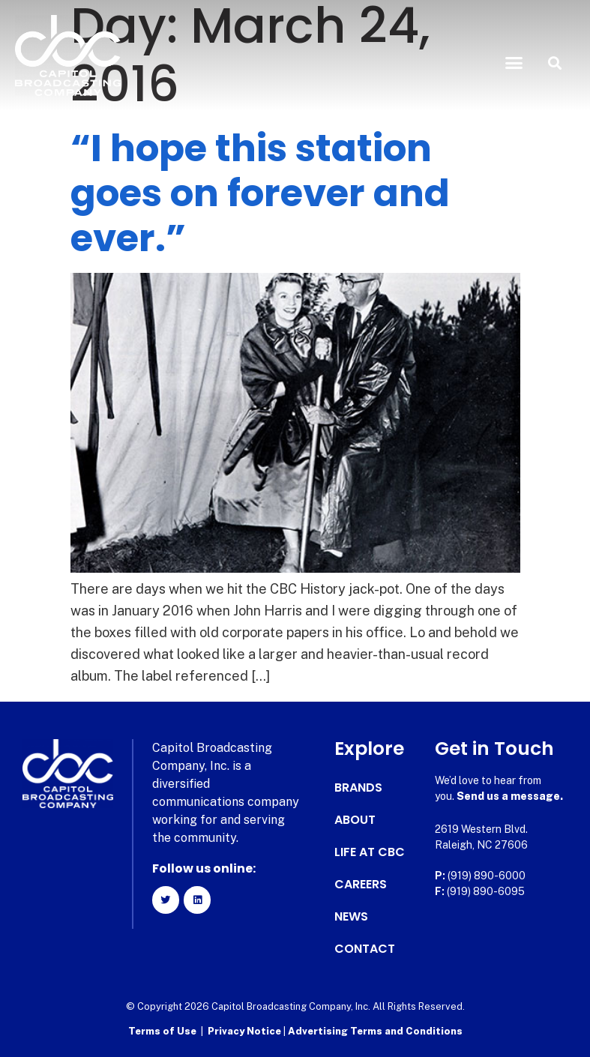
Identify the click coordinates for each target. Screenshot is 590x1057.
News (351, 916)
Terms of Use (162, 1031)
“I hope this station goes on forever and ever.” (260, 193)
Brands (358, 787)
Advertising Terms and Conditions (375, 1031)
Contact (364, 949)
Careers (360, 884)
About (355, 820)
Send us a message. (510, 796)
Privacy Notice (245, 1031)
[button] (513, 63)
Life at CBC (369, 852)
